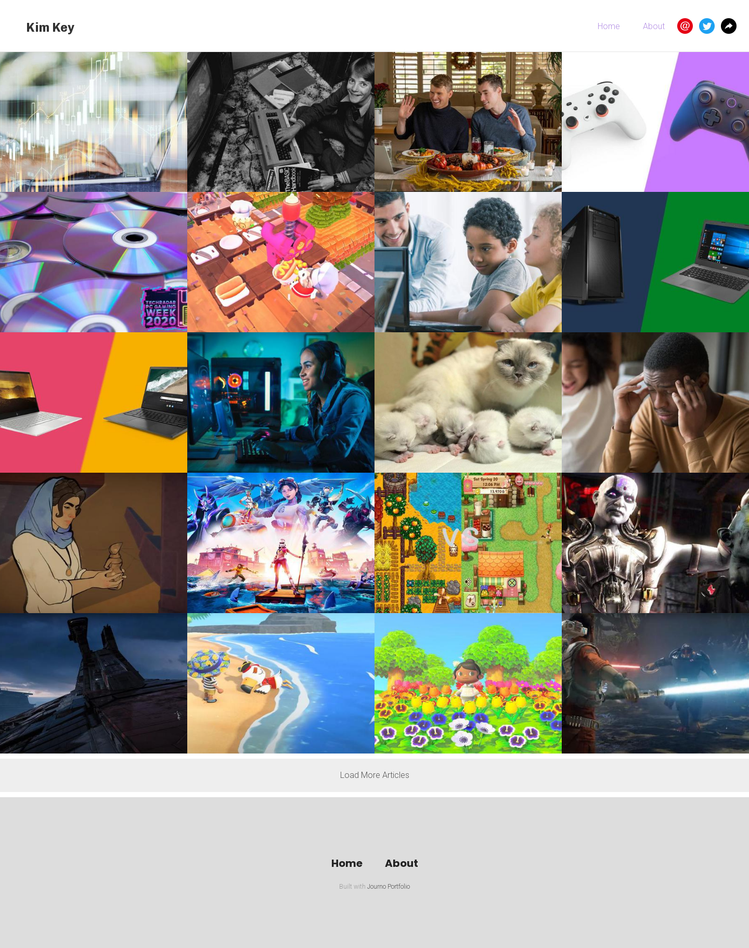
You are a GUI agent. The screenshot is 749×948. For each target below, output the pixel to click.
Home (609, 26)
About (654, 26)
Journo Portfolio (388, 886)
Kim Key (50, 27)
